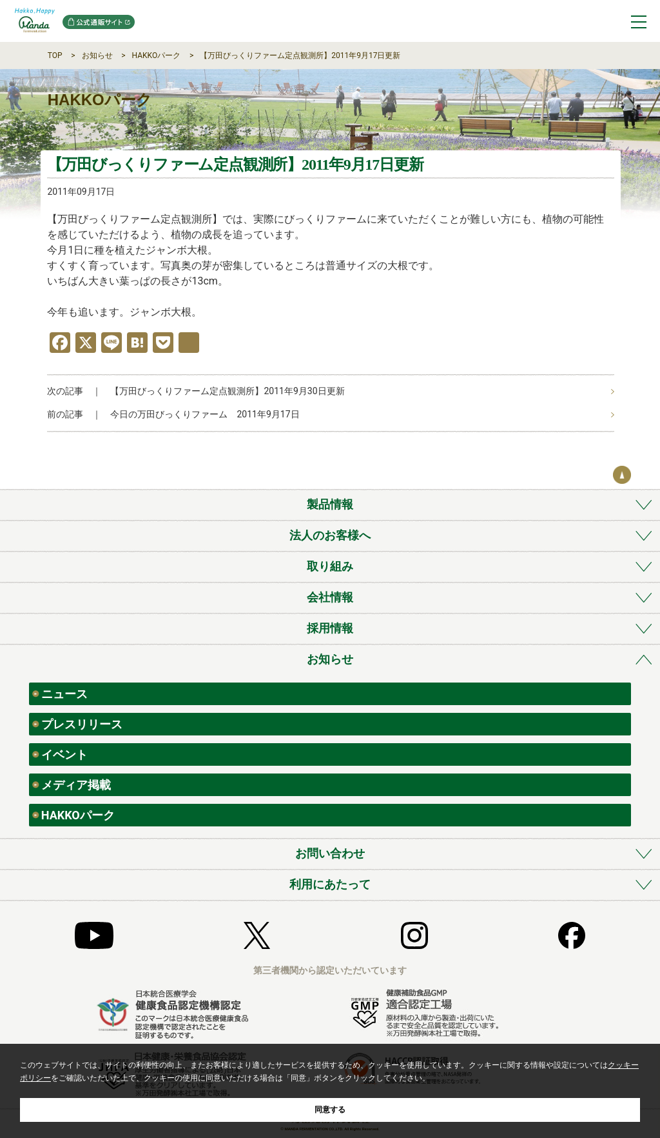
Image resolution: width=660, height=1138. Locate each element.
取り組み (330, 566)
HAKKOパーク (156, 55)
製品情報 (330, 504)
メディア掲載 (76, 785)
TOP (55, 55)
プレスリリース (81, 724)
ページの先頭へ (622, 475)
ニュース (64, 694)
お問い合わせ (330, 853)
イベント (64, 754)
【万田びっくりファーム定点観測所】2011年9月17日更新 (300, 55)
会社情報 (330, 597)
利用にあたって (330, 884)
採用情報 (330, 628)
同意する (330, 1109)
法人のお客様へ (330, 535)
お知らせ (97, 55)
